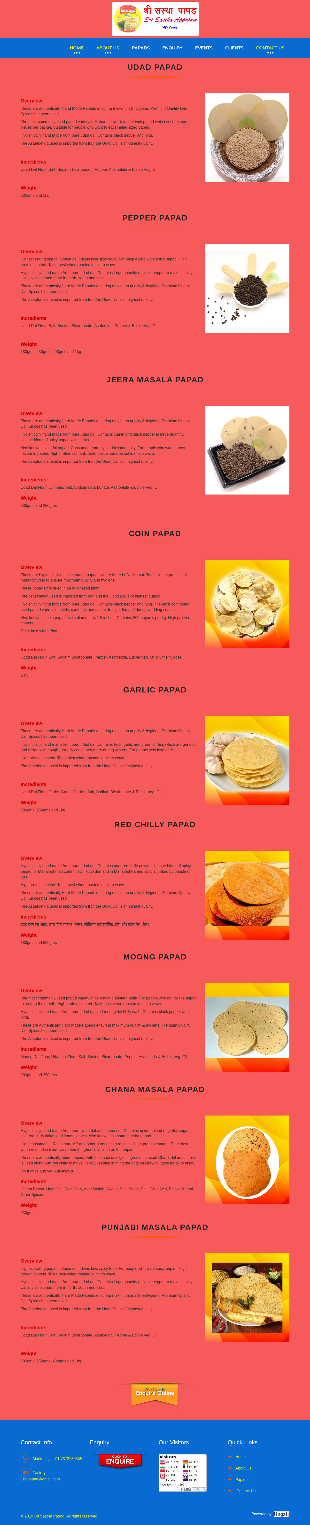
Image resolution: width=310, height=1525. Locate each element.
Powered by (261, 1514)
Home (77, 47)
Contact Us (270, 47)
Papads (141, 47)
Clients (234, 47)
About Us (107, 47)
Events (203, 47)
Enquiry (172, 47)
